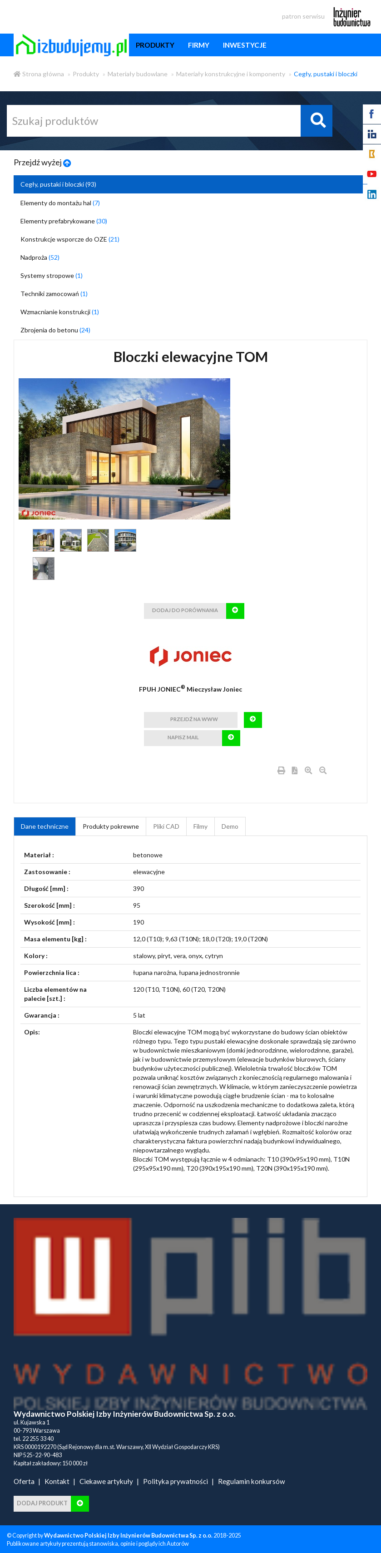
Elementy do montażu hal (60, 203)
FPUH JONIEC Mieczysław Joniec (190, 689)
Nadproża (39, 257)
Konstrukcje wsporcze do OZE (69, 239)
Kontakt (57, 1481)
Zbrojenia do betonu (55, 330)
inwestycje (245, 45)
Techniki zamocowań (54, 293)
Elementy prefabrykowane (63, 221)
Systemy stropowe (51, 275)
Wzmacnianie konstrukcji (59, 312)
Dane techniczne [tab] (45, 826)
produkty (155, 45)
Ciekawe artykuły (106, 1481)
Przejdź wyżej (42, 162)
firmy (198, 45)
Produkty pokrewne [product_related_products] (111, 826)
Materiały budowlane (138, 74)
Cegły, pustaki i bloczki (325, 74)
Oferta (24, 1481)
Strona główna (39, 74)
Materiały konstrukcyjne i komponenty (230, 74)
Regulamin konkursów (251, 1481)
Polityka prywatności (175, 1481)
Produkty (86, 74)
